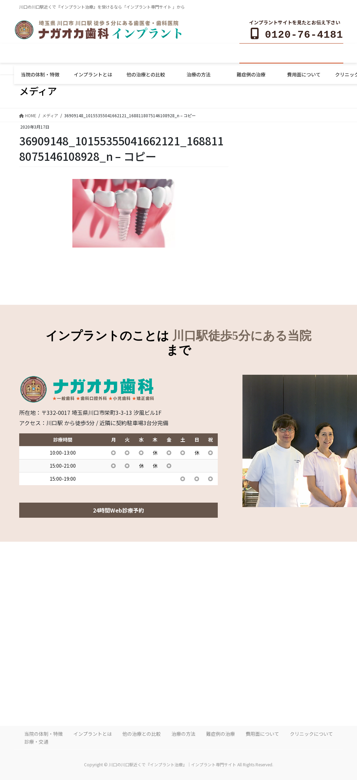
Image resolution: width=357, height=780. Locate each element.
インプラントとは (92, 732)
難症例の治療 (220, 732)
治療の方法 (183, 732)
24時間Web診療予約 (118, 509)
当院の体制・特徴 (43, 732)
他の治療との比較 (141, 732)
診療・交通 (36, 740)
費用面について (262, 732)
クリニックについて (311, 732)
